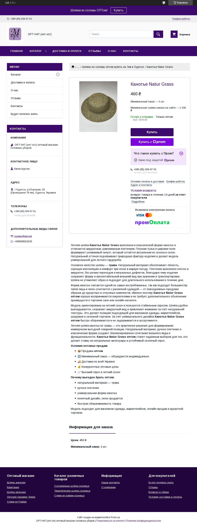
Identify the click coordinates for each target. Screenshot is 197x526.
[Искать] (158, 34)
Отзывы (94, 51)
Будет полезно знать (24, 113)
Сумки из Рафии (17, 501)
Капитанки (13, 487)
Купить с (152, 142)
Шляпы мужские (16, 492)
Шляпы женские (16, 482)
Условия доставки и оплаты (165, 496)
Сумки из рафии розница (69, 495)
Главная (16, 51)
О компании (108, 487)
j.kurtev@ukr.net (23, 236)
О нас (112, 51)
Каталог (36, 51)
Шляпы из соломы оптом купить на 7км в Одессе (113, 66)
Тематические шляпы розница (72, 490)
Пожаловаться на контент (110, 520)
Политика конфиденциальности (143, 520)
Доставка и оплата (66, 51)
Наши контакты (110, 482)
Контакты (130, 51)
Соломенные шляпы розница (71, 486)
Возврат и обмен (159, 492)
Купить (119, 10)
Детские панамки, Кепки (21, 496)
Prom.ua (115, 517)
